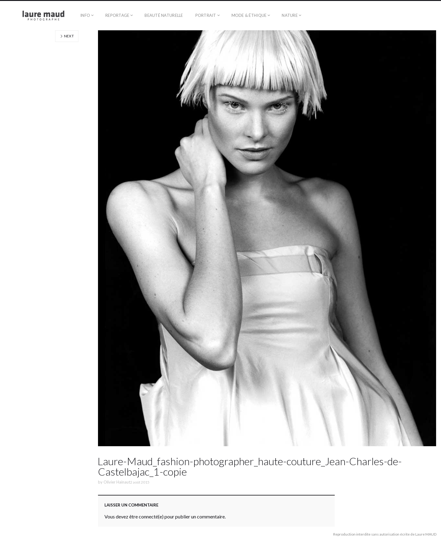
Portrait (205, 15)
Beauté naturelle (164, 15)
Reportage (117, 15)
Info (85, 15)
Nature (290, 15)
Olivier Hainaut (117, 482)
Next (67, 36)
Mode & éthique (249, 15)
